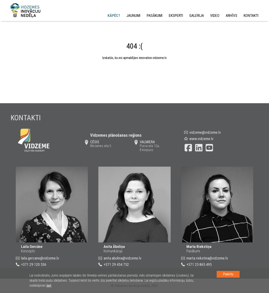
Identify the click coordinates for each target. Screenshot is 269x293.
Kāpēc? (114, 15)
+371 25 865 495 (199, 264)
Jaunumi (133, 15)
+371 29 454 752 (116, 264)
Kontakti (251, 15)
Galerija (196, 15)
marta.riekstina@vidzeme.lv (207, 258)
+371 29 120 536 (33, 264)
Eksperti (176, 15)
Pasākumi (154, 15)
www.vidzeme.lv (201, 138)
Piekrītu (228, 274)
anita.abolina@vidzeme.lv (122, 258)
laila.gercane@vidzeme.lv (40, 258)
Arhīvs (231, 15)
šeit (48, 286)
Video (214, 15)
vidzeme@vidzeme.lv (205, 132)
